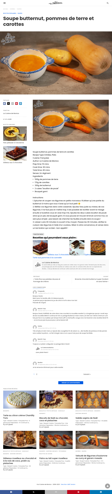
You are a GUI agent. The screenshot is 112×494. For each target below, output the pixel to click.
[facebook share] (4, 103)
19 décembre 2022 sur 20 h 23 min (47, 328)
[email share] (12, 103)
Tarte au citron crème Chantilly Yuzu (18, 416)
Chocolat (61, 411)
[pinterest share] (16, 103)
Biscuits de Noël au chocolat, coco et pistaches (53, 419)
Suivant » (87, 374)
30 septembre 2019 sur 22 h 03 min (47, 364)
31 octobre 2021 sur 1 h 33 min (46, 341)
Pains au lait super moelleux (53, 458)
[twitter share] (8, 103)
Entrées (12, 9)
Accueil (5, 9)
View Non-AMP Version (68, 484)
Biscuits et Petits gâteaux (48, 411)
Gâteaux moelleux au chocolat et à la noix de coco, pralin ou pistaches (19, 461)
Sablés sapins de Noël (87, 418)
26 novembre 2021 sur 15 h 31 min (50, 349)
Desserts (6, 411)
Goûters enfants (81, 413)
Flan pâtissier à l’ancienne (13, 143)
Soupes (19, 9)
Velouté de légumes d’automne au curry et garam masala (91, 457)
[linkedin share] (20, 103)
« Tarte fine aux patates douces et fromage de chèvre (46, 280)
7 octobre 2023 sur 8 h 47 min (46, 293)
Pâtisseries (62, 451)
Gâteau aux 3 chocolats (12, 162)
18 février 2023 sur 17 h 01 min (45, 310)
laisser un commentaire (71, 383)
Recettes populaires (9, 13)
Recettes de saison (45, 454)
